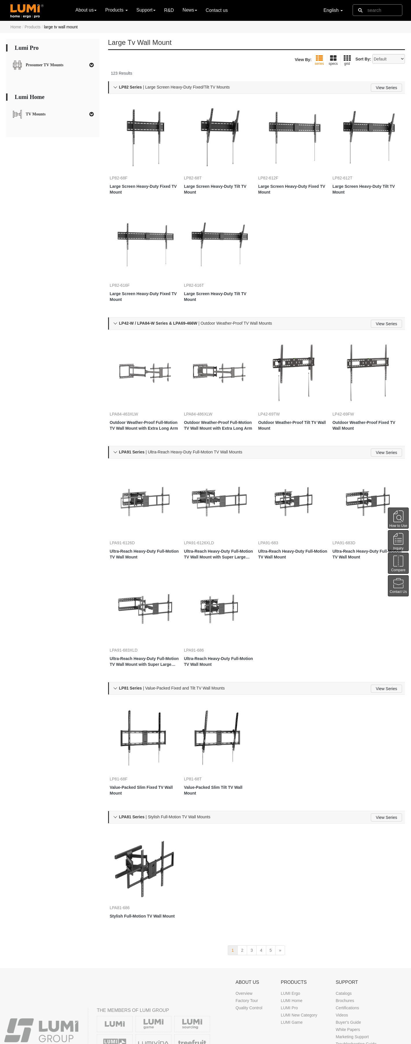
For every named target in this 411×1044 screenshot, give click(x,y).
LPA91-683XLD (129, 605)
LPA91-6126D (128, 506)
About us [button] (86, 10)
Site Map (332, 1038)
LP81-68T (198, 725)
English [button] (333, 10)
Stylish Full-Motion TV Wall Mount (141, 857)
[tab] (52, 65)
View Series (386, 87)
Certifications (347, 947)
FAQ (340, 990)
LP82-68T (198, 168)
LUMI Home (291, 940)
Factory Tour (247, 940)
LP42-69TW (275, 386)
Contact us (217, 10)
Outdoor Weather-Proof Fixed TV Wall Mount (366, 398)
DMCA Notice (275, 1038)
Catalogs (343, 932)
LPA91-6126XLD (205, 506)
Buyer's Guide (348, 961)
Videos (342, 954)
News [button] (190, 10)
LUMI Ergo (290, 932)
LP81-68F (124, 725)
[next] (280, 889)
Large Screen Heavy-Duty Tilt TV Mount (218, 179)
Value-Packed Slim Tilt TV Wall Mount (219, 736)
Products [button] (116, 10)
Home (15, 27)
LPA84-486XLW (204, 386)
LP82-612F (274, 168)
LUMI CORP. (60, 1038)
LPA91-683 (274, 506)
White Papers (348, 968)
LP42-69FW (349, 386)
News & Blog (247, 1008)
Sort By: (363, 59)
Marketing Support (352, 976)
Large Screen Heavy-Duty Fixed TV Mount (140, 179)
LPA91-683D (349, 506)
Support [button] (145, 10)
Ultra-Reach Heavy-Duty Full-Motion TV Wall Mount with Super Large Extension (217, 518)
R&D (169, 10)
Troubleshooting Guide (356, 983)
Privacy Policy (305, 1038)
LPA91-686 (200, 605)
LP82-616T (200, 266)
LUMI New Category (299, 954)
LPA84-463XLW (130, 386)
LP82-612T (348, 168)
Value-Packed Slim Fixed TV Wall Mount (142, 736)
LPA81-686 (126, 845)
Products (32, 27)
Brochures (345, 940)
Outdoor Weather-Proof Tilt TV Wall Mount (293, 398)
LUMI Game (291, 961)
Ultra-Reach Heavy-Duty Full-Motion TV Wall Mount (143, 518)
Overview (244, 932)
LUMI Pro (289, 947)
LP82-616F (126, 266)
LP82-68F (124, 168)
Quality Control (249, 947)
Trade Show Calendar (255, 1016)
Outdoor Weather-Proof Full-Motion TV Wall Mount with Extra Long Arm (143, 398)
